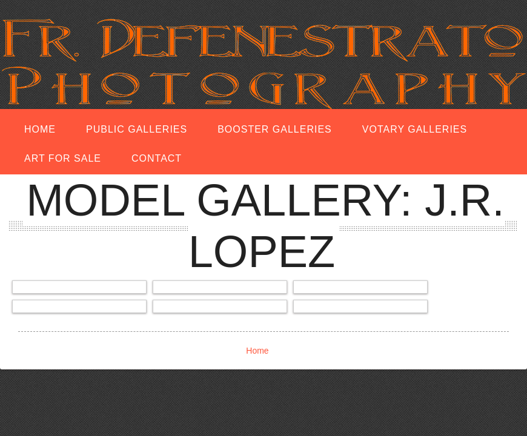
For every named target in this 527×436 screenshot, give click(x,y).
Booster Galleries (274, 129)
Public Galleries (136, 129)
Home (40, 129)
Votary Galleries (414, 129)
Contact (156, 158)
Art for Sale (62, 158)
